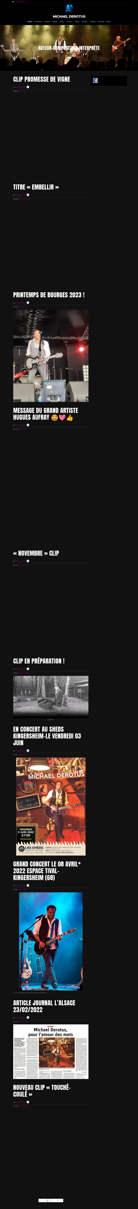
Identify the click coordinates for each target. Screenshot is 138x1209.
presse (77, 21)
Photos (69, 22)
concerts (47, 21)
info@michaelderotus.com (21, 1)
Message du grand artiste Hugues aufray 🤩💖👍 (46, 414)
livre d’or (102, 21)
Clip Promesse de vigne (42, 79)
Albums (54, 21)
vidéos (61, 22)
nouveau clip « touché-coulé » (42, 1090)
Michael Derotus (69, 16)
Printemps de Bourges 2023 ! (49, 294)
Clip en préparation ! (39, 660)
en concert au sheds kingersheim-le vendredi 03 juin (47, 735)
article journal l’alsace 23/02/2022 (45, 1005)
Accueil (29, 21)
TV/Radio (84, 22)
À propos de (38, 21)
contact (93, 21)
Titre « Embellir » (36, 187)
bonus (109, 21)
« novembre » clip (36, 552)
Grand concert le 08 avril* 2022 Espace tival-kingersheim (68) (47, 870)
